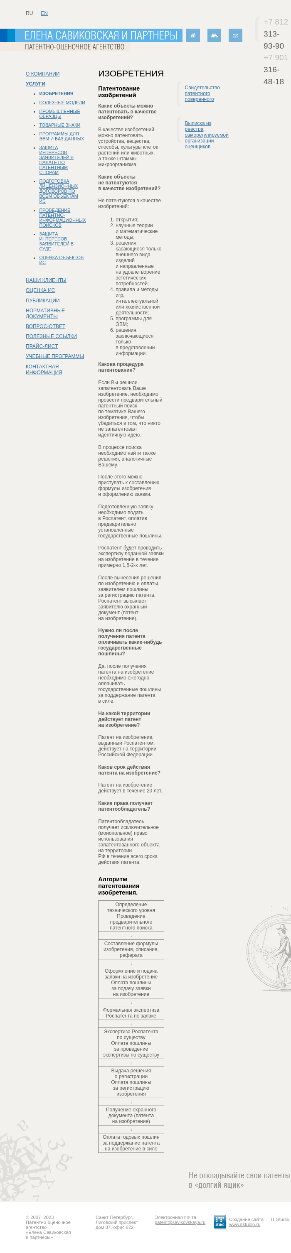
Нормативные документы (45, 313)
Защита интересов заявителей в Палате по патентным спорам (56, 160)
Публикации (43, 301)
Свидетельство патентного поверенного (202, 93)
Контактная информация (44, 369)
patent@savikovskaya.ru (180, 1222)
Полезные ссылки (51, 336)
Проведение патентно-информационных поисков (62, 218)
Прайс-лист (42, 346)
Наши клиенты (46, 280)
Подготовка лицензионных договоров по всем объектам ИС (58, 191)
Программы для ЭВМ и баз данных (61, 136)
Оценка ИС (40, 290)
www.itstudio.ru (244, 1224)
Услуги (35, 84)
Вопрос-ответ (45, 326)
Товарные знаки (59, 125)
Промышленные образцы (59, 114)
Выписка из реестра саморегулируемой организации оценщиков (207, 135)
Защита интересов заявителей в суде (56, 241)
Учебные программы (55, 356)
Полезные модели (62, 102)
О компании (42, 74)
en (44, 13)
